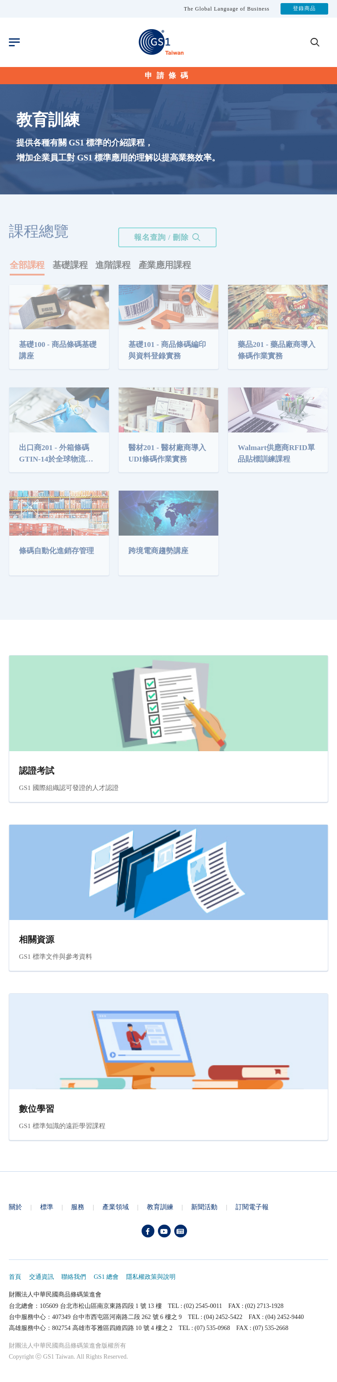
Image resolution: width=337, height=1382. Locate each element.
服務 (77, 1207)
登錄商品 (304, 9)
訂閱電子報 (252, 1207)
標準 (46, 1207)
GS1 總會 (106, 1277)
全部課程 (27, 265)
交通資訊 (41, 1277)
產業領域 (115, 1207)
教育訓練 (160, 1207)
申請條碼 (168, 75)
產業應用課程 (165, 265)
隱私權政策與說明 (151, 1277)
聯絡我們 (73, 1277)
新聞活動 (204, 1207)
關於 (15, 1207)
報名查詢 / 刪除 (161, 237)
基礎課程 (69, 265)
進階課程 (112, 265)
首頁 (15, 1277)
